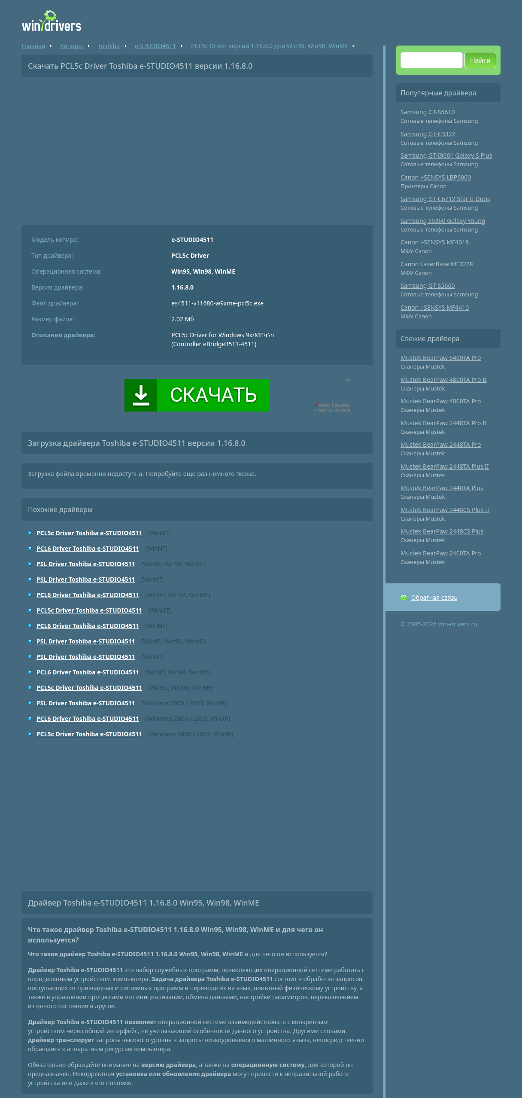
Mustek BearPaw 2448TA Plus (442, 488)
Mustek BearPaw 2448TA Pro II (444, 423)
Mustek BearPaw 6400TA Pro (441, 358)
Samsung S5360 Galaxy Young (443, 221)
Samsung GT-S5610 (428, 112)
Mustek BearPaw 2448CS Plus (442, 531)
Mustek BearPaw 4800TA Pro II (444, 379)
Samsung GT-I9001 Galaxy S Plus (446, 155)
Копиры (71, 46)
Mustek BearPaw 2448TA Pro (441, 444)
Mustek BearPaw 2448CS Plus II (445, 510)
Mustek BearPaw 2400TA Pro (441, 553)
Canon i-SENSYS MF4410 (435, 307)
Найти (480, 60)
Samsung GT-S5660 (428, 285)
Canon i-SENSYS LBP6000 (436, 177)
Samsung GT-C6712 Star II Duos (445, 199)
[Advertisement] (197, 148)
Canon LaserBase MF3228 (437, 264)
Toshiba (109, 46)
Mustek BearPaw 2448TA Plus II (445, 466)
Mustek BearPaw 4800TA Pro (441, 401)
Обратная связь (434, 597)
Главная (33, 46)
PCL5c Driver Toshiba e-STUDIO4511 (89, 533)
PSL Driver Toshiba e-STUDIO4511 (85, 564)
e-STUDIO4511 (155, 46)
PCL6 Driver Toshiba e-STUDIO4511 (87, 548)
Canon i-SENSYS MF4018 (435, 242)
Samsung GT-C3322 (428, 134)
